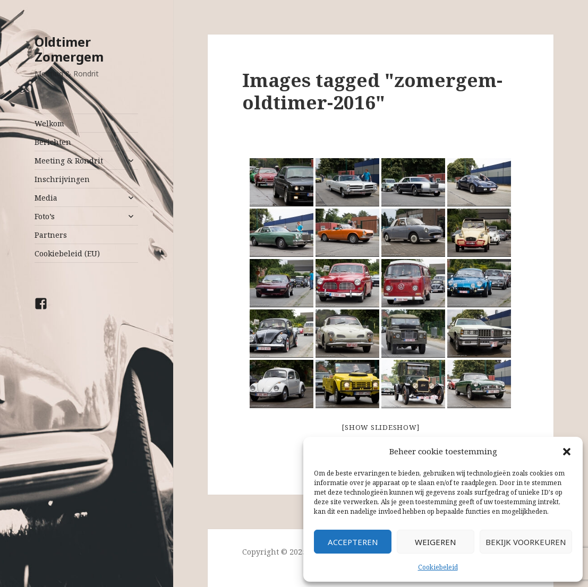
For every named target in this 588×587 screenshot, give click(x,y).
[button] (566, 451)
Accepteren (353, 542)
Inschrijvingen (62, 179)
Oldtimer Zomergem (69, 49)
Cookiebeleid (438, 567)
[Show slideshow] (380, 427)
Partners (51, 235)
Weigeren (435, 542)
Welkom (49, 123)
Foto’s (45, 216)
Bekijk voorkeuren (525, 542)
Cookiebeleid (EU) (67, 253)
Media (46, 198)
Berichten (53, 142)
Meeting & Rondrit (69, 161)
